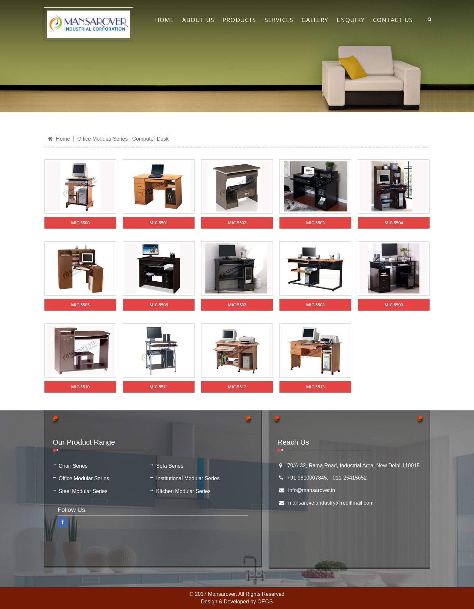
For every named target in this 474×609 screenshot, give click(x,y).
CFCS (265, 601)
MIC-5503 (315, 223)
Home (59, 139)
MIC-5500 (80, 223)
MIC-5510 (80, 387)
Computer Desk (150, 139)
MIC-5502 (237, 223)
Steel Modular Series (83, 491)
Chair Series (73, 466)
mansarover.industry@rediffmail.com (331, 503)
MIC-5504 (393, 223)
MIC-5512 (237, 387)
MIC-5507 (237, 305)
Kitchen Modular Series (183, 491)
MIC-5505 (80, 305)
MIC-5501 (158, 223)
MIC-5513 (315, 387)
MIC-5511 (158, 387)
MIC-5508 (315, 305)
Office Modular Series (102, 139)
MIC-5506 (158, 305)
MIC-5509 (393, 305)
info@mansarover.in (311, 490)
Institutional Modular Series (188, 478)
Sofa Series (169, 466)
